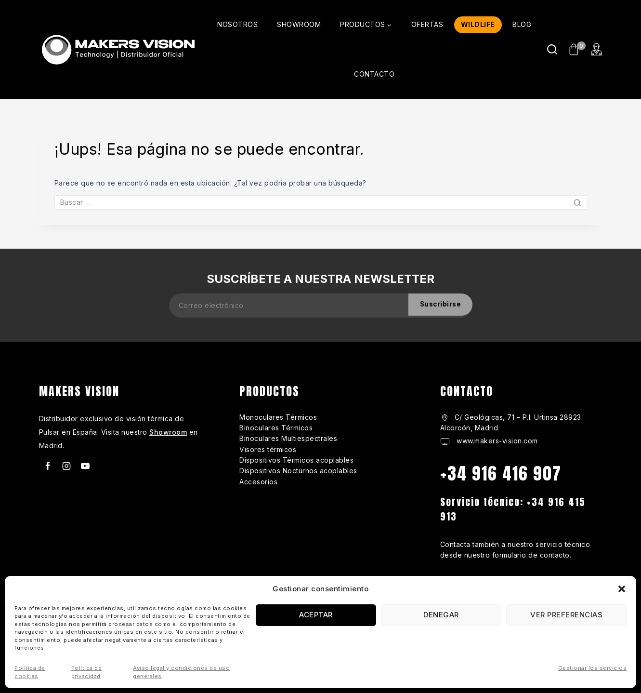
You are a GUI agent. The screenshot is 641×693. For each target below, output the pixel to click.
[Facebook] (47, 466)
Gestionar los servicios (592, 668)
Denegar (441, 614)
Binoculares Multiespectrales (288, 438)
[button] (622, 589)
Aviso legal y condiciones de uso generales (181, 672)
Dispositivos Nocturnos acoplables (298, 470)
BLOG (521, 24)
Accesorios (258, 482)
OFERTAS (427, 24)
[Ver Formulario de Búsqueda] (552, 49)
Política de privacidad (86, 672)
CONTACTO (374, 74)
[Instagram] (66, 466)
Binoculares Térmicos (276, 428)
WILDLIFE (478, 24)
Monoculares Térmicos (278, 417)
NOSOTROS (237, 24)
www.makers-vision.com (496, 441)
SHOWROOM (299, 24)
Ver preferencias (566, 614)
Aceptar (316, 614)
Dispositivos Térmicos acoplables (296, 460)
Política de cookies (29, 672)
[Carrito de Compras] (574, 49)
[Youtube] (85, 466)
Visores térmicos (267, 449)
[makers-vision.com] (117, 49)
